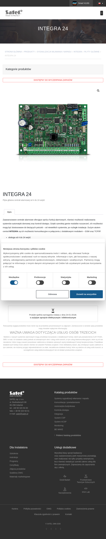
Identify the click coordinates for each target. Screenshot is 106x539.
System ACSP (60, 422)
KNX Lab (86, 492)
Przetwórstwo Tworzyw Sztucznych (86, 481)
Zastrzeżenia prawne (85, 509)
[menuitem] (101, 3)
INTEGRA (78, 52)
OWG (49, 509)
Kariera (15, 509)
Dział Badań (65, 480)
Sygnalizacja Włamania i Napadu (54, 52)
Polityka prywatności (32, 509)
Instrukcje (14, 457)
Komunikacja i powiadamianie (67, 402)
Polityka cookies (64, 509)
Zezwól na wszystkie (86, 294)
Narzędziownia (65, 493)
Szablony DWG (16, 473)
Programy (14, 461)
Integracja (58, 414)
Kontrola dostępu (61, 410)
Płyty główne (91, 52)
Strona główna (13, 52)
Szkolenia (14, 453)
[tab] (9, 212)
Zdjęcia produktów (17, 469)
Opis (9, 212)
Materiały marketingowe (20, 477)
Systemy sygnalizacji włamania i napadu (71, 398)
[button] (101, 13)
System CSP (59, 418)
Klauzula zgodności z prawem (47, 514)
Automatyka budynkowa (64, 406)
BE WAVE (58, 429)
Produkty (29, 52)
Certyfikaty (14, 465)
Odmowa (52, 294)
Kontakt (68, 514)
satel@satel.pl (22, 414)
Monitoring (58, 425)
